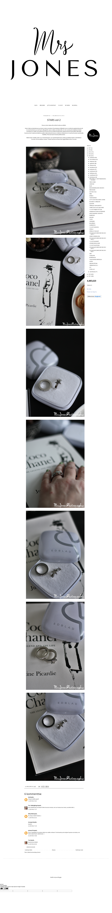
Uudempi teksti (28, 850)
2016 (90, 150)
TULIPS (91, 219)
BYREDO (91, 196)
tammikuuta (93, 271)
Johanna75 (30, 830)
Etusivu (53, 850)
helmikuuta (92, 177)
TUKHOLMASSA (93, 197)
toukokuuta (92, 171)
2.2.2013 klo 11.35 (32, 826)
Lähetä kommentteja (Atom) (33, 852)
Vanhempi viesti (79, 850)
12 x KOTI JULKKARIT (94, 241)
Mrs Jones (89, 289)
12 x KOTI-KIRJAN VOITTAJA (95, 209)
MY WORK (67, 105)
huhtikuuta (92, 173)
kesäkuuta (92, 169)
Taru (29, 840)
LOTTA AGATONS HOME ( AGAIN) (97, 199)
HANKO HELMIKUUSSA (94, 236)
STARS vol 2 (92, 269)
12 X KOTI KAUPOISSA (94, 245)
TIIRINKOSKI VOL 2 (93, 265)
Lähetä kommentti (30, 847)
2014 (90, 154)
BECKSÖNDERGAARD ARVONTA (96, 188)
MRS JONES (42, 105)
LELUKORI (91, 203)
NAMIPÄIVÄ (92, 215)
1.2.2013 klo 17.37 (32, 809)
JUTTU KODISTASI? (51, 105)
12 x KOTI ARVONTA (94, 227)
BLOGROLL (74, 105)
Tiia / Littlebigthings (32, 805)
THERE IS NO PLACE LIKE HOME (96, 207)
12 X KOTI (60, 105)
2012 (90, 274)
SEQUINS (91, 217)
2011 (90, 276)
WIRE (90, 194)
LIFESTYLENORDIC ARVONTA (96, 213)
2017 (90, 148)
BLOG (36, 105)
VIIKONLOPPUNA (93, 263)
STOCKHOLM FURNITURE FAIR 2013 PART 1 (97, 251)
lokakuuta (92, 161)
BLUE (90, 186)
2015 (90, 152)
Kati (29, 797)
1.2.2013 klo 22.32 (32, 817)
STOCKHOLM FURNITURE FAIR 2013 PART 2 (97, 248)
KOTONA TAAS (92, 192)
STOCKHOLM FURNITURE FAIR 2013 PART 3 (97, 238)
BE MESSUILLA (92, 257)
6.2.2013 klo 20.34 (32, 844)
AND (90, 253)
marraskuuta (93, 159)
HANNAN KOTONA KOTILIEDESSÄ (97, 211)
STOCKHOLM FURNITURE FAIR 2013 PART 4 (97, 233)
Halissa (30, 128)
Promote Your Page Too (92, 291)
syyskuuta (92, 163)
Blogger (60, 877)
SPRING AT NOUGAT (94, 231)
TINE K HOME (92, 182)
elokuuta (92, 165)
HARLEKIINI (92, 221)
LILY (90, 267)
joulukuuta (92, 157)
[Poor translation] (6, 888)
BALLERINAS (92, 223)
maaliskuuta (93, 175)
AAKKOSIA (91, 184)
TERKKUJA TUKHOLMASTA (95, 205)
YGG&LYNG (92, 255)
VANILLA (91, 229)
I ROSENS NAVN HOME (94, 243)
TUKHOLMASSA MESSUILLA (95, 259)
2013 (90, 156)
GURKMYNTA (92, 225)
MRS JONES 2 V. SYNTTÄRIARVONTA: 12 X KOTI (97, 179)
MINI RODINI (92, 190)
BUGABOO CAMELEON (94, 201)
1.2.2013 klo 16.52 (32, 801)
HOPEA (91, 261)
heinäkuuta (92, 167)
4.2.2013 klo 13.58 (32, 836)
